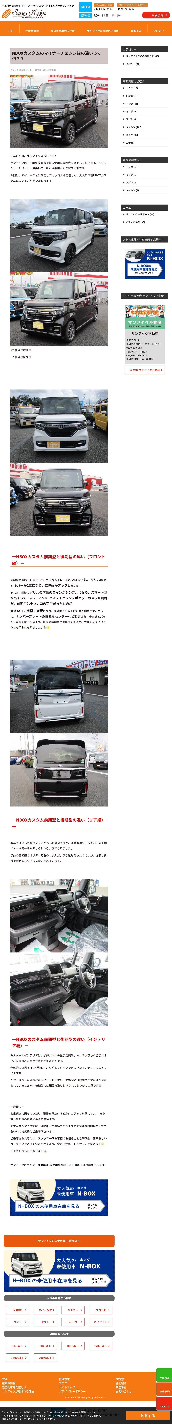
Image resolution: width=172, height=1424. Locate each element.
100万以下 (73, 1346)
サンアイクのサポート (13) (140, 214)
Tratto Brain (100, 1397)
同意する (148, 1416)
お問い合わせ (124, 1391)
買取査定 (136, 31)
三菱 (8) (130, 142)
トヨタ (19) (132, 88)
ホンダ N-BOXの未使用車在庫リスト (50, 1165)
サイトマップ (67, 1387)
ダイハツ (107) (134, 127)
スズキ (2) (131, 182)
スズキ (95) (132, 135)
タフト (45, 1322)
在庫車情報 (32, 31)
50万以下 (17, 1346)
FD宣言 (120, 1379)
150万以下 (17, 1358)
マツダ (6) (131, 111)
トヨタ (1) (131, 166)
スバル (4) (131, 119)
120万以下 (100, 1346)
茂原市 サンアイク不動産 (145, 370)
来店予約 (121, 1387)
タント (17, 1322)
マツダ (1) (131, 174)
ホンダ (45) (132, 103)
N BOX (17, 1310)
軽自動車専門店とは (63, 31)
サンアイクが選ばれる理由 (103, 31)
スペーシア (45, 1310)
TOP (10, 31)
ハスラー (73, 1310)
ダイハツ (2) (132, 190)
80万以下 (45, 1346)
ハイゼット (101, 1322)
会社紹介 (158, 31)
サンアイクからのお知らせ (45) (142, 56)
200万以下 (45, 1358)
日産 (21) (131, 96)
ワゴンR (101, 1310)
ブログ (63, 1383)
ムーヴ (73, 1322)
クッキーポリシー (28, 1418)
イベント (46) (133, 64)
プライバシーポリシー (72, 1391)
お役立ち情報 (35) (135, 222)
